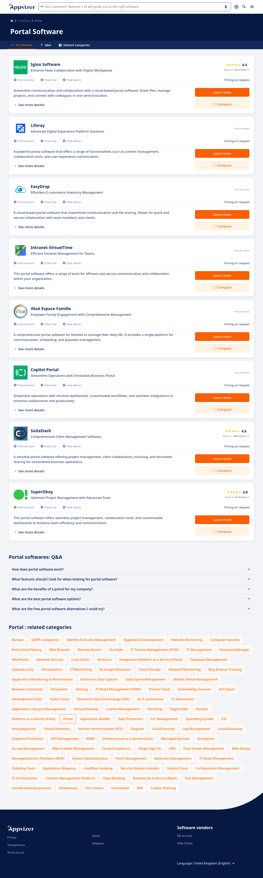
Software (98, 843)
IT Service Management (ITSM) (155, 649)
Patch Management (131, 758)
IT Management (199, 649)
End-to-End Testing (26, 649)
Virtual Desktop (86, 709)
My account (184, 835)
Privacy (11, 837)
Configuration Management (217, 768)
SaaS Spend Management (146, 679)
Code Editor (80, 659)
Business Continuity (27, 689)
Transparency (16, 845)
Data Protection (130, 719)
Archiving (154, 709)
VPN (172, 748)
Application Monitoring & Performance (42, 679)
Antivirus (104, 659)
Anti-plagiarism (24, 728)
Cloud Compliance (116, 748)
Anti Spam (227, 689)
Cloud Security (163, 728)
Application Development (144, 639)
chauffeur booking (98, 768)
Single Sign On (149, 748)
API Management (64, 738)
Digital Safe (179, 709)
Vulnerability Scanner (194, 689)
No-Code (116, 649)
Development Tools (27, 699)
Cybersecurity (23, 669)
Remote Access (90, 649)
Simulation (59, 689)
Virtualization (51, 669)
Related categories (74, 45)
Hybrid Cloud (177, 768)
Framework (120, 788)
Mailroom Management (173, 758)
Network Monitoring (185, 669)
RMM (90, 738)
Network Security (50, 659)
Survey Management (28, 748)
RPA (140, 788)
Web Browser (59, 649)
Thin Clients (94, 788)
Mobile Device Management (196, 679)
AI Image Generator (115, 669)
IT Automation (183, 699)
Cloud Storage (149, 669)
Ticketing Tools (23, 768)
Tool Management (199, 778)
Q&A (45, 45)
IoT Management (164, 719)
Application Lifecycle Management (39, 709)
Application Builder (95, 719)
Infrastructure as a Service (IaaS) (127, 738)
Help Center (185, 843)
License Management (123, 709)
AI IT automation (150, 699)
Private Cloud (159, 689)
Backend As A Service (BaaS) (155, 778)
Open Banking (114, 778)
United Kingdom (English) (214, 863)
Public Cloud (60, 699)
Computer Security (225, 639)
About (96, 836)
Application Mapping (59, 768)
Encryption (205, 738)
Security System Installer (139, 768)
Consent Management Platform (70, 778)
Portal (68, 719)
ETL (224, 719)
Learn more (222, 92)
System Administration (90, 758)
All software (21, 45)
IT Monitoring (81, 669)
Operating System (199, 719)
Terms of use (15, 852)
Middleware (68, 788)
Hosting (82, 689)
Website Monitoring (187, 639)
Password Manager (234, 649)
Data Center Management (203, 748)
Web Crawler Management (73, 748)
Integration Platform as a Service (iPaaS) (150, 659)
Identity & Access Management (91, 639)
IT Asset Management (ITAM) (118, 689)
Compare (224, 104)
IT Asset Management (216, 758)
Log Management (196, 728)
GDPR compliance (45, 639)
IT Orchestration (24, 778)
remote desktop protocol (31, 788)
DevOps (202, 709)
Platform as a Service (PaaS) (33, 719)
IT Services (24, 20)
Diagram (137, 728)
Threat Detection (57, 728)
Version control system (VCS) (100, 728)
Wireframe (20, 659)
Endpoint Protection (27, 738)
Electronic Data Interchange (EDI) (103, 699)
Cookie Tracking (163, 788)
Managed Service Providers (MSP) (38, 758)
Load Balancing (230, 728)
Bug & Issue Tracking (225, 669)
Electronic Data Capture (99, 679)
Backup (18, 639)
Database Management (208, 659)
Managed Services (175, 738)
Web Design (241, 748)
